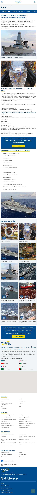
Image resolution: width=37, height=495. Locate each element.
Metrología (21, 415)
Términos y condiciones (5, 486)
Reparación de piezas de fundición (25, 421)
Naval (2, 406)
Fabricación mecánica (5, 427)
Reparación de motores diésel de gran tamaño (8, 440)
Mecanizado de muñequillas (6, 417)
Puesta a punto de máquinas (24, 425)
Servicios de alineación (5, 423)
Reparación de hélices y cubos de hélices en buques (27, 437)
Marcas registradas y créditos (7, 488)
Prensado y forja (22, 401)
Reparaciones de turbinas (24, 439)
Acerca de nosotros (8, 450)
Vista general (3, 57)
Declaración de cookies (5, 490)
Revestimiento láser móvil (24, 427)
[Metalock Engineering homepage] (18, 2)
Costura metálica (22, 434)
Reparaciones (5, 432)
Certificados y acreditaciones (6, 454)
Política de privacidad (5, 485)
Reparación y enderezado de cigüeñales (8, 442)
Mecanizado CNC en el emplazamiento (8, 419)
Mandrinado (3, 436)
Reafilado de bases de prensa (7, 446)
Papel (20, 406)
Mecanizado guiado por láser (24, 417)
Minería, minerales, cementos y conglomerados (7, 404)
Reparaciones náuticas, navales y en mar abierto (27, 443)
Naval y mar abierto (5, 399)
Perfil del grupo (4, 456)
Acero (2, 401)
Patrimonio (21, 403)
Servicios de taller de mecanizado (7, 425)
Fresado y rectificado (19, 57)
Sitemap (2, 483)
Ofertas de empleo (22, 454)
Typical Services (10, 57)
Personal (21, 452)
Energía (20, 399)
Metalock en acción (5, 452)
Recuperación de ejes (23, 419)
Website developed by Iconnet (7, 492)
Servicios (4, 413)
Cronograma (21, 456)
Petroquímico (3, 408)
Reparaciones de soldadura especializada (27, 423)
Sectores (4, 396)
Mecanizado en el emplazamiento (7, 415)
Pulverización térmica (5, 421)
